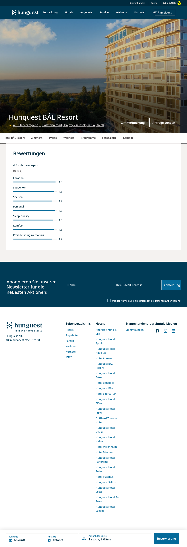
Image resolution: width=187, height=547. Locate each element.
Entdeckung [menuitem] (50, 12)
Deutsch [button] (171, 2)
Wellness (68, 137)
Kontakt (128, 137)
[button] (42, 538)
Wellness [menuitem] (121, 12)
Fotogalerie (109, 137)
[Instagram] (165, 331)
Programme (88, 137)
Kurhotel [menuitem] (139, 12)
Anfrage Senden (163, 123)
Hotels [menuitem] (69, 12)
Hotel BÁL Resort (14, 137)
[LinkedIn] (173, 331)
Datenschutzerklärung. (168, 300)
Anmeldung (165, 12)
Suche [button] (154, 3)
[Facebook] (157, 331)
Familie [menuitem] (104, 12)
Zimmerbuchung (133, 123)
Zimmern (37, 137)
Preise (53, 137)
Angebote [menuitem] (86, 12)
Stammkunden (137, 3)
